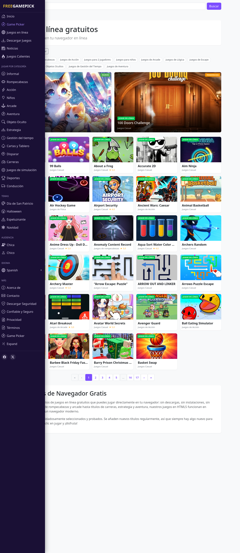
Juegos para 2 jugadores (107, 115)
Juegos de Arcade (160, 115)
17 (146, 433)
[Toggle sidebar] (22, 344)
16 (139, 433)
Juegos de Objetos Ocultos (58, 121)
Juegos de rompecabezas (50, 115)
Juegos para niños (136, 115)
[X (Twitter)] (13, 357)
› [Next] (153, 433)
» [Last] (160, 433)
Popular (51, 51)
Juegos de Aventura (127, 121)
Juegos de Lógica (184, 115)
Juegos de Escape (208, 115)
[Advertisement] (122, 83)
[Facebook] (5, 357)
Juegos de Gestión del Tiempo (95, 121)
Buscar (224, 6)
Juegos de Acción (79, 115)
